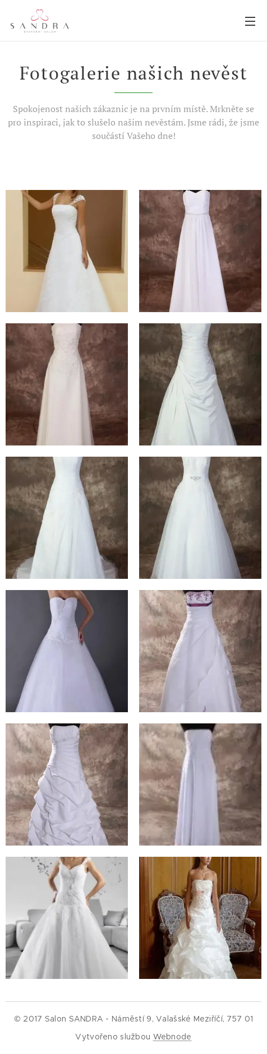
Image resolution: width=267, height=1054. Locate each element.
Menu (250, 21)
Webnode (172, 1037)
